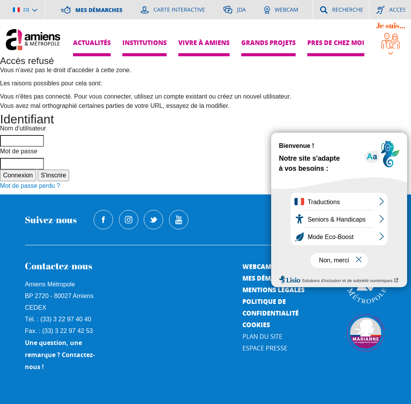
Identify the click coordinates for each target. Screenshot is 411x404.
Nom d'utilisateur (23, 128)
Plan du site (262, 336)
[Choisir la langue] (25, 9)
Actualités (92, 42)
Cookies (256, 324)
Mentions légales (273, 289)
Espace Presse (264, 348)
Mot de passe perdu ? (30, 185)
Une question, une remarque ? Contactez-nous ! (60, 354)
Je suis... (390, 25)
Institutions (144, 42)
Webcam (256, 266)
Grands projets (268, 42)
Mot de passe (18, 151)
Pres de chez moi (335, 42)
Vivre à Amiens (204, 42)
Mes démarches (268, 278)
